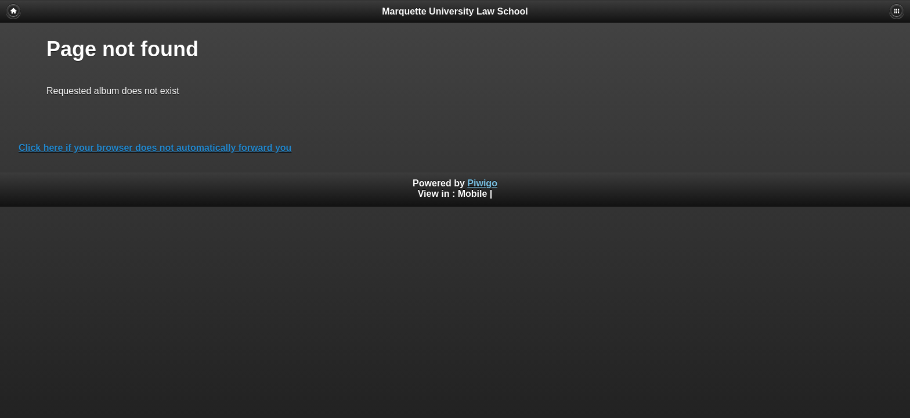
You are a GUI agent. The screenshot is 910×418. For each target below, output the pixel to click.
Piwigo (482, 183)
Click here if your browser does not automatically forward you (155, 148)
